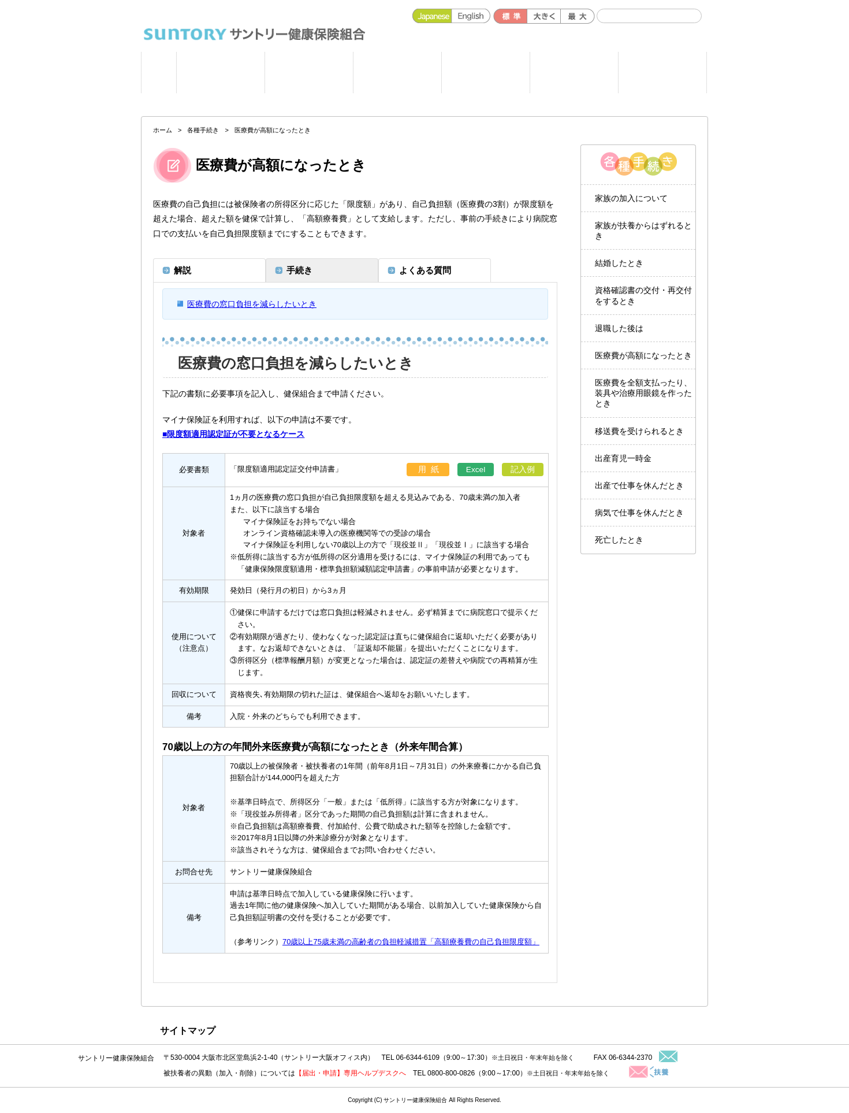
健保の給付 (397, 72)
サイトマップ (187, 1031)
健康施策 (309, 72)
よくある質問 (662, 72)
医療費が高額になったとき (643, 355)
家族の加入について (631, 198)
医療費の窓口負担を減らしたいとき (251, 304)
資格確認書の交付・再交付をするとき (643, 295)
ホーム (159, 72)
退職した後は (619, 328)
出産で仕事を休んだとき (639, 485)
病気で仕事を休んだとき (639, 512)
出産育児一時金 (623, 458)
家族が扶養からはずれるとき (643, 230)
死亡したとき (619, 539)
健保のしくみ (485, 72)
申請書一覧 (220, 72)
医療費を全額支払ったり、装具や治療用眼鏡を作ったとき (643, 393)
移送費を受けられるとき (639, 431)
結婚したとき (619, 263)
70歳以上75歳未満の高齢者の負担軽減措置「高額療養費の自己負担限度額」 (410, 941)
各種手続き (574, 72)
